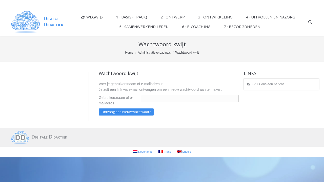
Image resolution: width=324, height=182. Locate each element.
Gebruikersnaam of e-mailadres (116, 100)
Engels (184, 151)
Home (129, 52)
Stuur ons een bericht (268, 84)
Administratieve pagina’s (154, 52)
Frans (164, 151)
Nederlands (142, 151)
